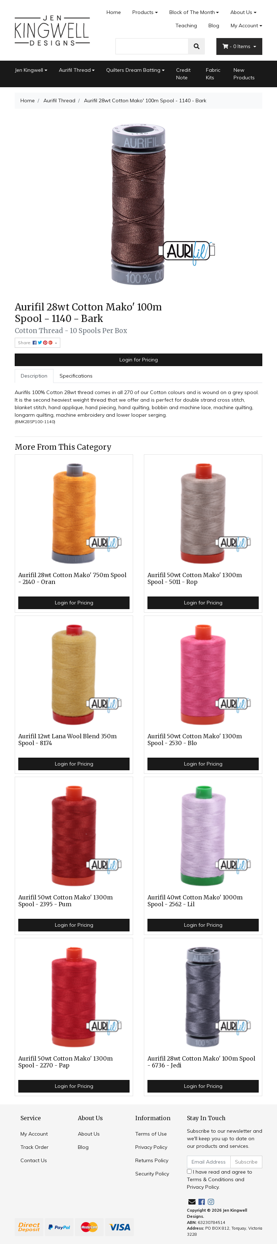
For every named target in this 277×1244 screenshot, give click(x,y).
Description (34, 376)
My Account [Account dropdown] (244, 25)
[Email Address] (209, 1162)
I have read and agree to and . (219, 1179)
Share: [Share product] (36, 342)
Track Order (34, 1147)
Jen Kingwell (29, 70)
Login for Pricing (138, 359)
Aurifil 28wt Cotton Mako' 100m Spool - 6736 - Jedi (201, 1062)
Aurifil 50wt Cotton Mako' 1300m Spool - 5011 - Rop (194, 578)
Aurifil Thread (75, 70)
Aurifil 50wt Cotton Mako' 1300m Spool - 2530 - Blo (194, 740)
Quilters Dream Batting (133, 70)
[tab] (34, 376)
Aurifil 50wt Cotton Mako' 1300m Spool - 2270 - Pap (65, 1062)
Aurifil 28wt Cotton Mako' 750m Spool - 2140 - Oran (72, 578)
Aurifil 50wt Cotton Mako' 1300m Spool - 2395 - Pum (65, 901)
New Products (244, 74)
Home (114, 12)
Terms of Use (151, 1134)
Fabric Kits (213, 74)
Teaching (186, 25)
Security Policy (152, 1173)
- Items (237, 46)
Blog (213, 25)
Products (143, 12)
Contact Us (33, 1160)
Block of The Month (192, 12)
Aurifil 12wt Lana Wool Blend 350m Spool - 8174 (67, 740)
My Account (34, 1134)
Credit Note (183, 74)
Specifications (76, 376)
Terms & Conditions (210, 1179)
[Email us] (192, 1201)
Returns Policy (151, 1160)
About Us (241, 12)
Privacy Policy (151, 1147)
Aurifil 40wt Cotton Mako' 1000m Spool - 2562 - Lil (195, 901)
